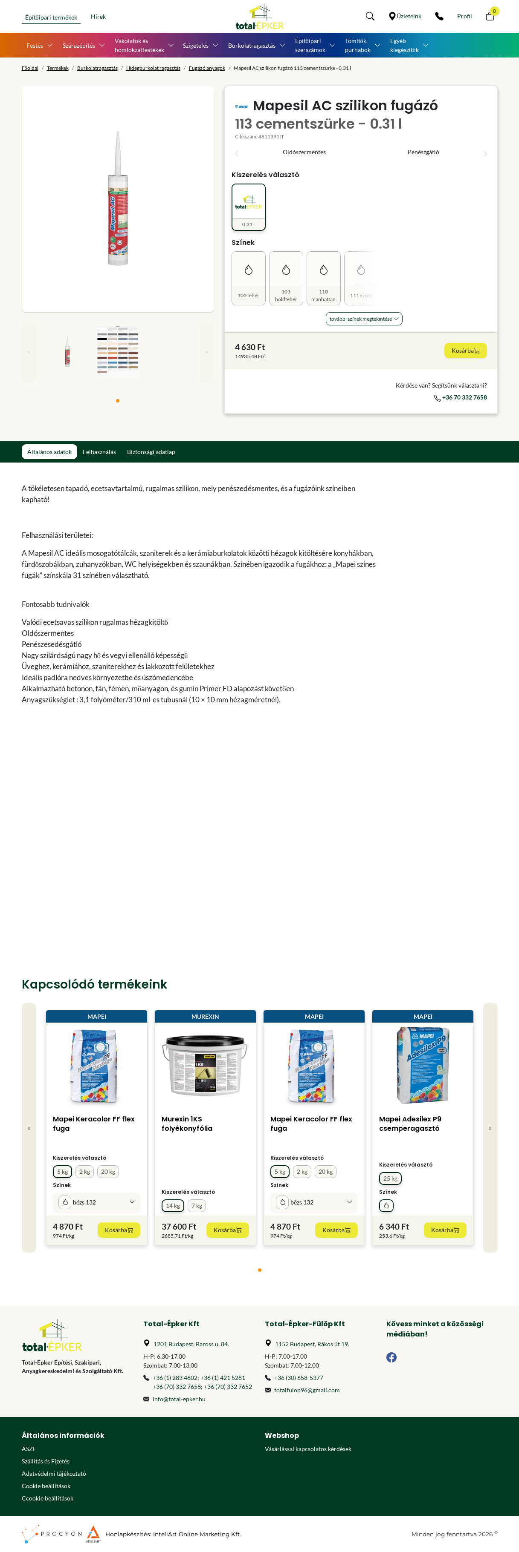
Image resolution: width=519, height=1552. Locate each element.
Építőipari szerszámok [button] (310, 45)
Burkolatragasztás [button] (251, 45)
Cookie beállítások (46, 1485)
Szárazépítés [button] (79, 45)
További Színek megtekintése (361, 319)
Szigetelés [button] (196, 45)
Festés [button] (34, 45)
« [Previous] (28, 351)
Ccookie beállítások (47, 1498)
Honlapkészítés (127, 1534)
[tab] (117, 400)
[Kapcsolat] (439, 16)
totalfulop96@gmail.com (307, 1390)
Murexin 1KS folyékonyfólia (187, 1123)
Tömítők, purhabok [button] (358, 45)
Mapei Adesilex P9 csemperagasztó (410, 1123)
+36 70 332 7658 (460, 397)
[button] (370, 16)
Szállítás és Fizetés (46, 1461)
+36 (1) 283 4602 (175, 1377)
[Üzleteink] (405, 16)
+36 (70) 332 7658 (177, 1386)
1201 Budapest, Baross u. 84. (191, 1344)
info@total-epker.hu (179, 1399)
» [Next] (206, 351)
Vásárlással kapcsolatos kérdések (308, 1448)
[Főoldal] (259, 16)
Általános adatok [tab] (49, 451)
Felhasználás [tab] (99, 451)
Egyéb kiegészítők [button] (404, 45)
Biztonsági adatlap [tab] (151, 451)
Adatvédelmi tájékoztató (54, 1473)
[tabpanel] (199, 693)
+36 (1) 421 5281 (222, 1377)
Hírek (98, 16)
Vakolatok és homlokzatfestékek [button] (139, 45)
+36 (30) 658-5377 (298, 1377)
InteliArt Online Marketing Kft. (197, 1534)
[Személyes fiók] (465, 16)
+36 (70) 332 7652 (228, 1386)
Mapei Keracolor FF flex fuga (94, 1123)
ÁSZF (29, 1448)
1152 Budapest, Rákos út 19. (312, 1344)
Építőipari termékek (51, 17)
